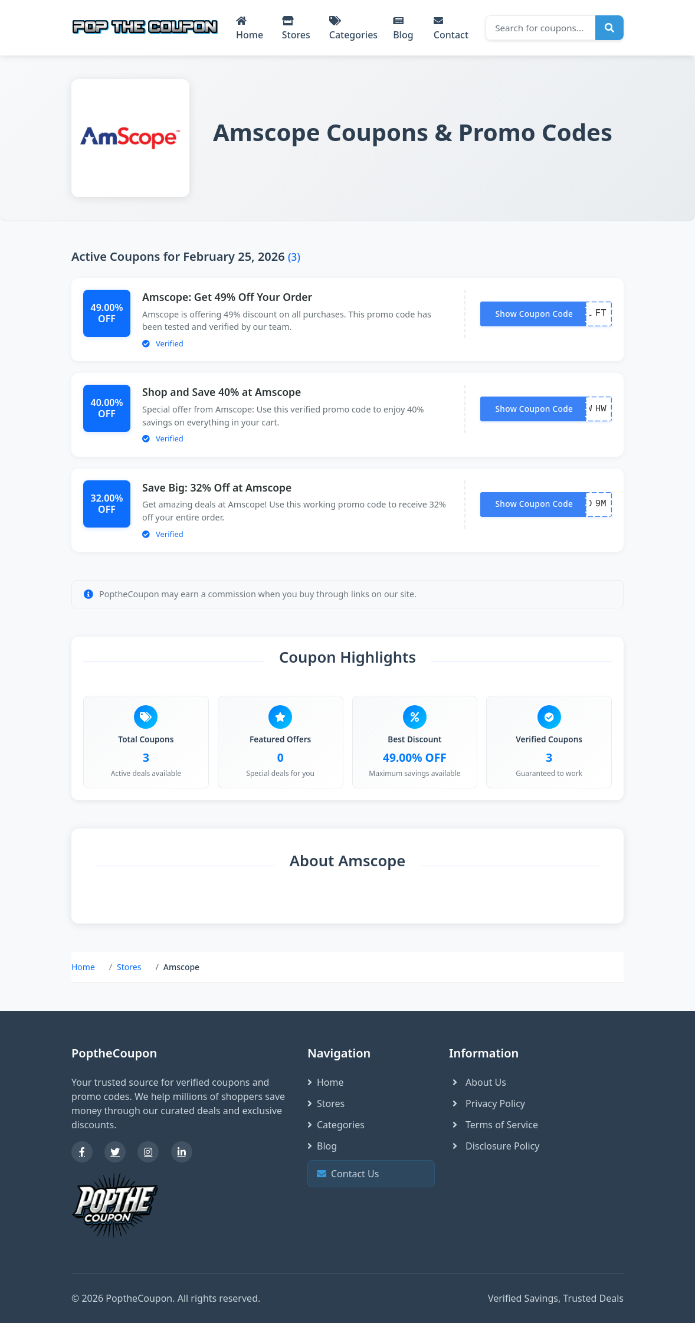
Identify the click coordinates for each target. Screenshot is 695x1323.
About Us (477, 1082)
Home (249, 28)
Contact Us (369, 1174)
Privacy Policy (487, 1103)
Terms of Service (493, 1124)
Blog (403, 28)
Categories (353, 28)
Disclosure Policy (494, 1145)
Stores (296, 28)
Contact (451, 28)
